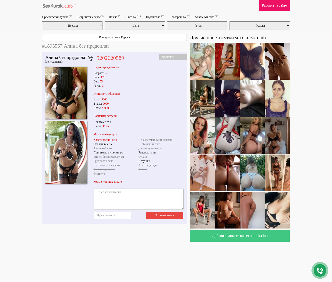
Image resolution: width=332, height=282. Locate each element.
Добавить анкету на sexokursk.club (240, 236)
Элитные (133, 17)
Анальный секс (206, 17)
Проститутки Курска (57, 17)
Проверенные (179, 17)
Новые (114, 17)
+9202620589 (109, 58)
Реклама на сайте (274, 5)
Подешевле (155, 17)
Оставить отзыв (165, 215)
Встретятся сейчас (90, 17)
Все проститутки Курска (114, 37)
